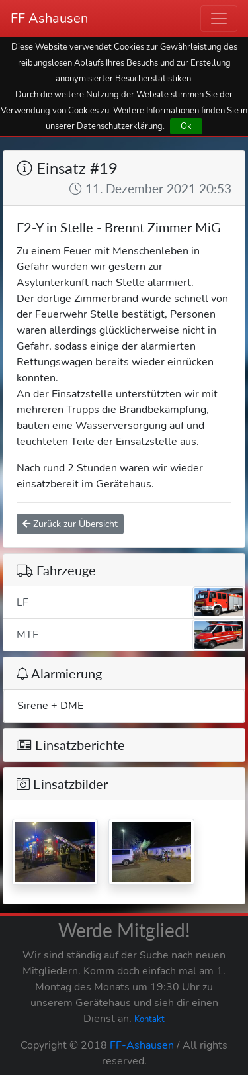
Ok (186, 126)
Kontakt (149, 1019)
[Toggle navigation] (218, 18)
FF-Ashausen (142, 1045)
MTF (131, 635)
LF (131, 602)
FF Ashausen (49, 18)
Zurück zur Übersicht (70, 524)
